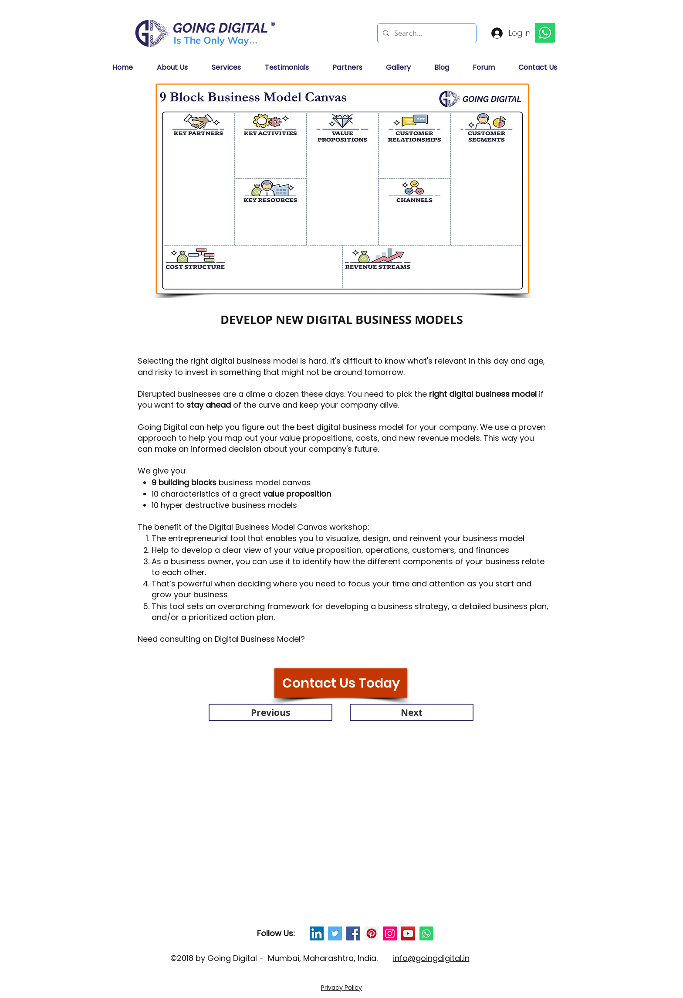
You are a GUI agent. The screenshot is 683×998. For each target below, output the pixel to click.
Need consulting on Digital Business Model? (222, 639)
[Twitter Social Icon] (335, 933)
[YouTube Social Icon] (408, 933)
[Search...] (426, 33)
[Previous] (270, 712)
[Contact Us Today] (340, 683)
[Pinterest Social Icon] (372, 933)
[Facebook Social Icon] (353, 933)
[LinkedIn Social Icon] (317, 933)
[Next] (411, 712)
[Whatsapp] (426, 933)
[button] (179, 67)
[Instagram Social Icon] (390, 933)
